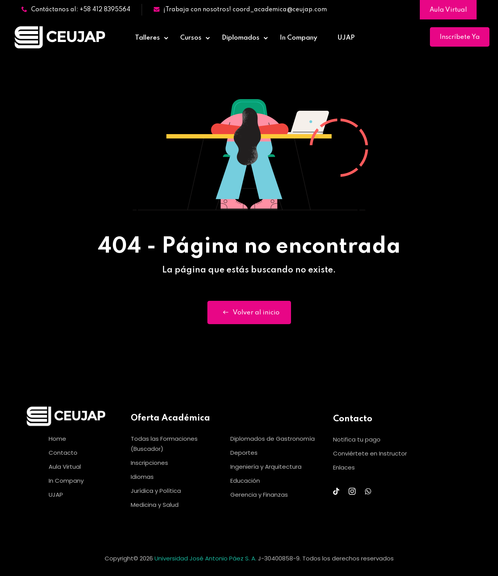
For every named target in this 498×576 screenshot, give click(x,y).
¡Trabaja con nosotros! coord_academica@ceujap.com (240, 10)
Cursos (191, 38)
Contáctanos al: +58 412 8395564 (75, 10)
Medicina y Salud (155, 505)
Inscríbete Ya (460, 37)
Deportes (244, 453)
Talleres (147, 38)
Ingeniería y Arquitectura (266, 467)
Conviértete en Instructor (370, 453)
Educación (245, 481)
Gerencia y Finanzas (259, 494)
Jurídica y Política (156, 491)
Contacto (63, 453)
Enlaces (344, 467)
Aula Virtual (448, 10)
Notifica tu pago (357, 439)
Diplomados (241, 38)
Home (57, 439)
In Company (298, 38)
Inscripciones (149, 463)
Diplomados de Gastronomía (272, 439)
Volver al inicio (249, 312)
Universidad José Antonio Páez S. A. (206, 558)
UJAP (346, 38)
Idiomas (142, 477)
